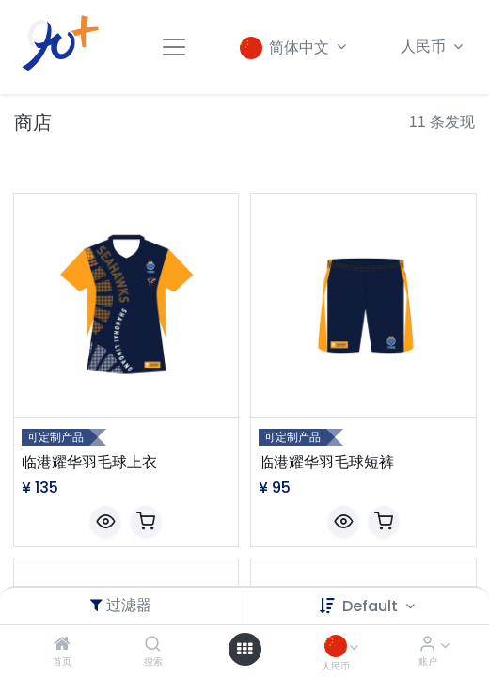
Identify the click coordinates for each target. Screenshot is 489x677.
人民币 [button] (425, 46)
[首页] (62, 645)
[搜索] (153, 645)
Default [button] (372, 606)
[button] (105, 521)
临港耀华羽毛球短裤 (326, 462)
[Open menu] (244, 649)
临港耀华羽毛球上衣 (89, 462)
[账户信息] (427, 645)
